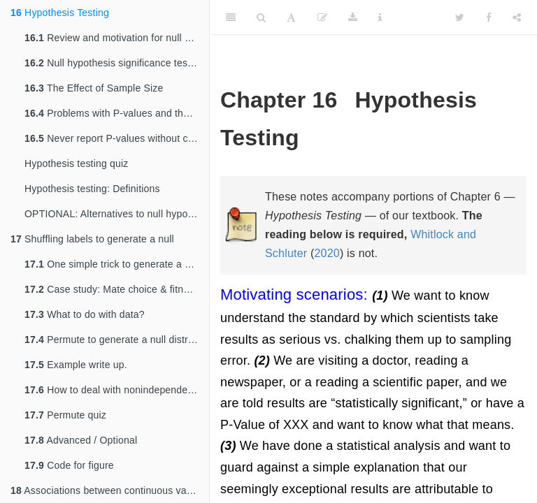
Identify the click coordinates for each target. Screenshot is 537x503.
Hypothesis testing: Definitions (92, 188)
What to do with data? (84, 314)
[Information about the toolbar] (380, 17)
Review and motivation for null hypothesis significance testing (116, 37)
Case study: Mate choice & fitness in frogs (116, 289)
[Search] (261, 17)
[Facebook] (488, 17)
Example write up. (75, 364)
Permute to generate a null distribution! (116, 339)
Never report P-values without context (116, 138)
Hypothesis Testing (59, 12)
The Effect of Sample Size (94, 88)
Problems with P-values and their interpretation (116, 113)
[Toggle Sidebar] (230, 17)
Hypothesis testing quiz (76, 163)
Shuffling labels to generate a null (92, 239)
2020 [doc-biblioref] (326, 253)
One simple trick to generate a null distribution (116, 264)
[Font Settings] (291, 17)
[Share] (516, 17)
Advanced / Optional (80, 440)
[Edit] (322, 17)
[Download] (353, 17)
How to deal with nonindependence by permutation (116, 389)
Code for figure (69, 465)
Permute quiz (65, 415)
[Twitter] (460, 17)
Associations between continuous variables (109, 490)
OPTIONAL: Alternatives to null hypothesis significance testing (116, 213)
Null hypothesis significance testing (113, 62)
